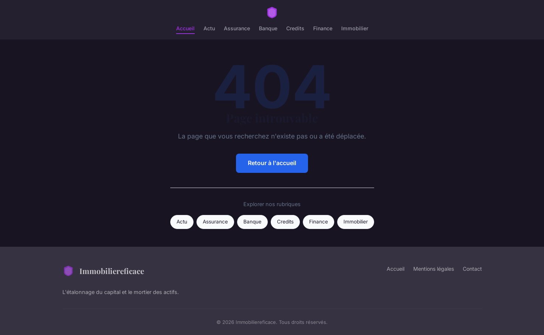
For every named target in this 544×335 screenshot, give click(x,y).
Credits (295, 28)
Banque (268, 28)
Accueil (185, 28)
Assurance (237, 28)
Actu (209, 28)
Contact (472, 269)
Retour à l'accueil (272, 163)
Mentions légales (433, 269)
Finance (322, 28)
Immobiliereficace (103, 271)
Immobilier (354, 28)
